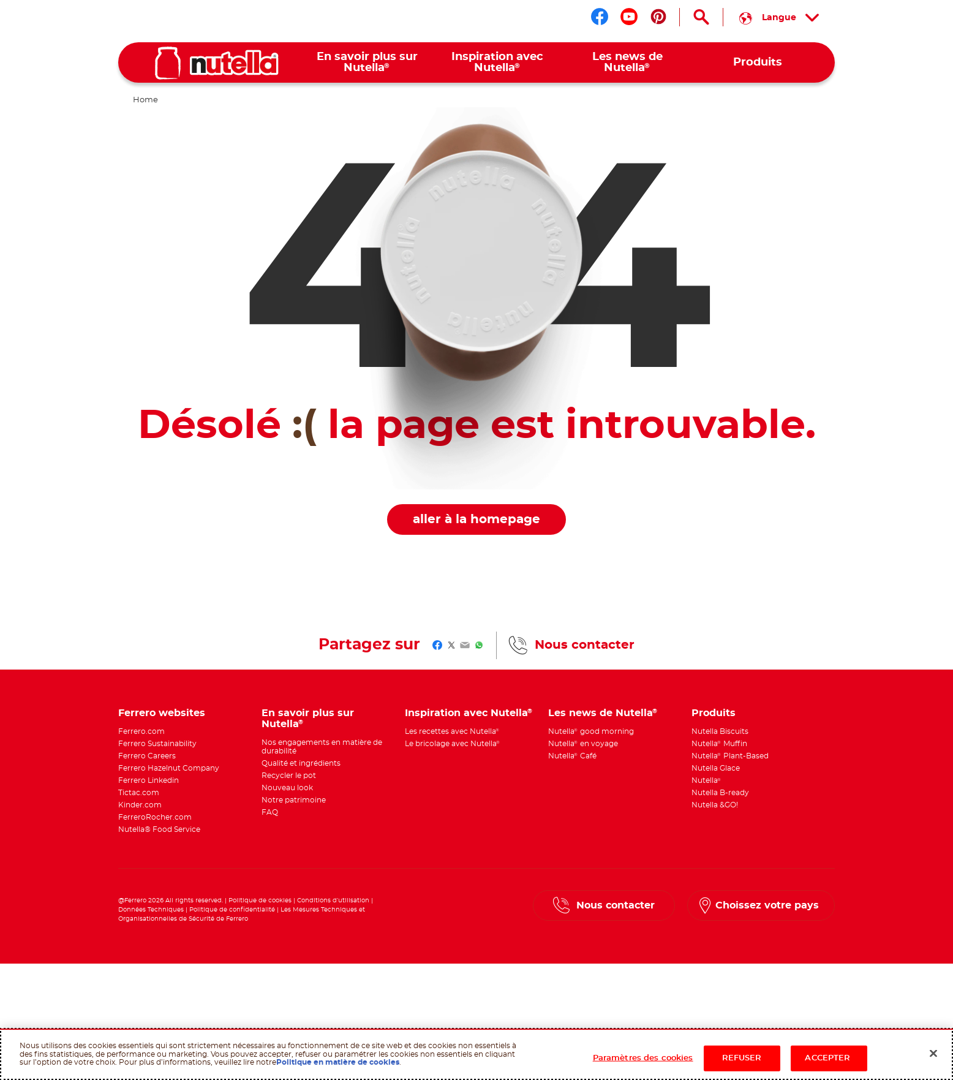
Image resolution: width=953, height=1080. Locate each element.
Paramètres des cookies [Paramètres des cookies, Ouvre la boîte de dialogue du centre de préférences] (643, 1058)
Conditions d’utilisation (333, 900)
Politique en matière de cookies (337, 1062)
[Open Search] (701, 17)
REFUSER (742, 1058)
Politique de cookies (260, 900)
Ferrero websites (161, 713)
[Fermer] (933, 1053)
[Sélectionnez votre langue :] (779, 17)
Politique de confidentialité (232, 910)
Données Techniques (151, 910)
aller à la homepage (476, 519)
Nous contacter (585, 645)
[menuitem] (367, 62)
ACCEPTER (828, 1058)
